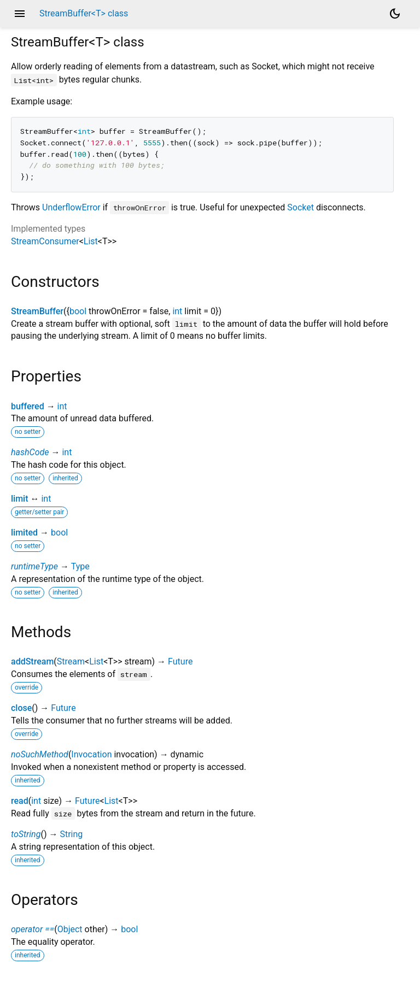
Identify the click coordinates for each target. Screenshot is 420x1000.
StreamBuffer (37, 311)
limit (19, 498)
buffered (27, 406)
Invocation (91, 754)
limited (24, 532)
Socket (300, 207)
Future (180, 661)
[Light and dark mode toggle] (395, 13)
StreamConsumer (45, 241)
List (91, 241)
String (71, 834)
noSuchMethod (39, 754)
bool (77, 311)
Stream (71, 661)
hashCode (30, 452)
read (19, 801)
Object (70, 929)
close (21, 708)
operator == (32, 929)
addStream (32, 661)
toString (25, 834)
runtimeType (34, 566)
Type (80, 566)
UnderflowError (71, 207)
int (177, 311)
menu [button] (19, 13)
